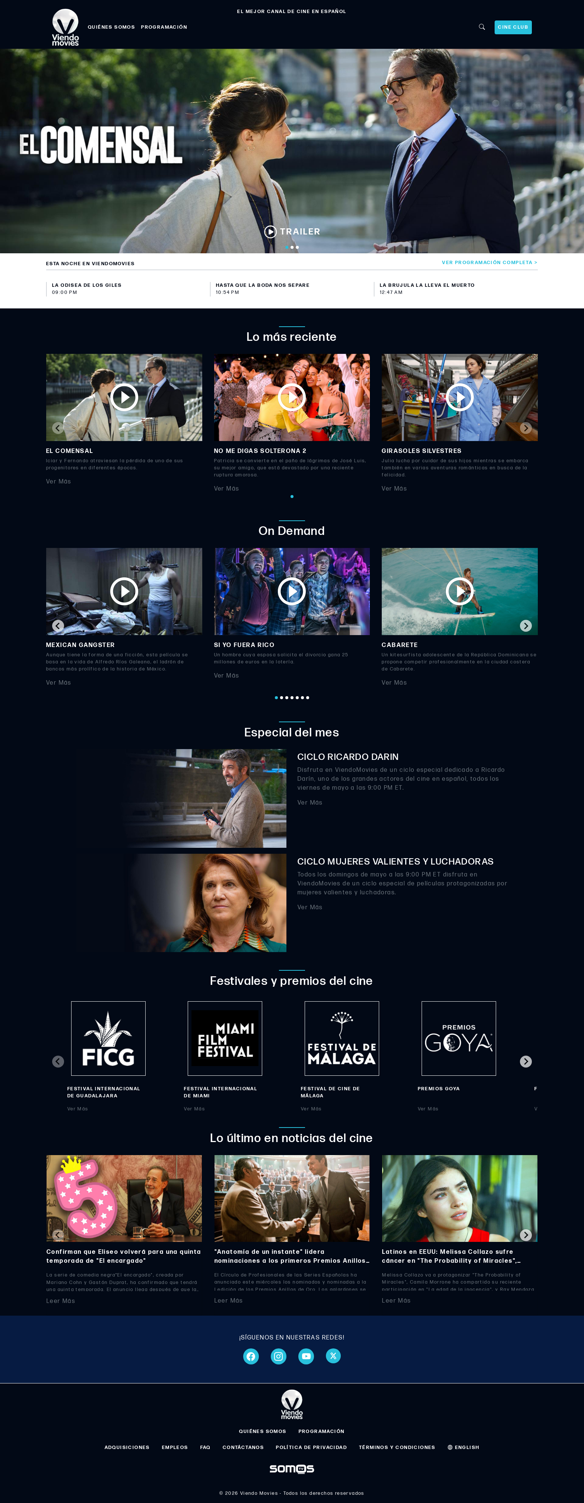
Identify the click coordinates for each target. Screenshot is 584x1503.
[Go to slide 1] (286, 247)
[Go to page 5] (297, 697)
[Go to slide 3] (297, 247)
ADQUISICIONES (127, 1447)
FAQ (205, 1447)
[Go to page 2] (281, 697)
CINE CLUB (513, 27)
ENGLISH (464, 1447)
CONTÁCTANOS (243, 1447)
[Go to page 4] (292, 697)
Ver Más (59, 481)
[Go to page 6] (302, 697)
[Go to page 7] (307, 697)
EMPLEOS (175, 1447)
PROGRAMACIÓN (164, 27)
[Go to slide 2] (292, 247)
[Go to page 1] (292, 496)
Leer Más (61, 1301)
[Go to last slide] (58, 626)
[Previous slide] (58, 428)
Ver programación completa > (490, 263)
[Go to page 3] (286, 697)
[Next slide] (526, 428)
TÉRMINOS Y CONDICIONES (397, 1447)
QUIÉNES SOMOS (111, 27)
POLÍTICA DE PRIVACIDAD (311, 1447)
